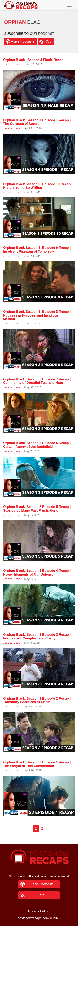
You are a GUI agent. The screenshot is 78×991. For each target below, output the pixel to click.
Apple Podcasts (22, 41)
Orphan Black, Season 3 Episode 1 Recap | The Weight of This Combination (37, 764)
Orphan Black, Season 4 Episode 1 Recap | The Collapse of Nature (37, 122)
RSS (48, 41)
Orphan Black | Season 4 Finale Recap (33, 60)
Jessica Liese (11, 64)
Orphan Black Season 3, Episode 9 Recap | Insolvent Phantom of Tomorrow (37, 249)
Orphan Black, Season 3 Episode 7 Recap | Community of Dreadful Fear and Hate (37, 381)
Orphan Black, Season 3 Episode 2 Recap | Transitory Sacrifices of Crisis (37, 700)
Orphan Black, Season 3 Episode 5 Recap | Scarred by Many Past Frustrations (37, 508)
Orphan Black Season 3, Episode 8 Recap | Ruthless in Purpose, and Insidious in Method (37, 315)
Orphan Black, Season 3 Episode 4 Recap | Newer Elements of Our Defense (37, 572)
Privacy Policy (38, 911)
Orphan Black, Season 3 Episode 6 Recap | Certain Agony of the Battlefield (37, 444)
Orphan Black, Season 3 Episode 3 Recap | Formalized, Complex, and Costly (37, 636)
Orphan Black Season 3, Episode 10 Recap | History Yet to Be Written (38, 186)
